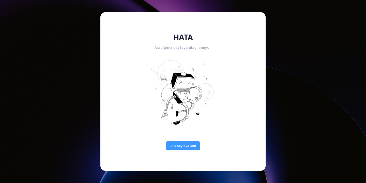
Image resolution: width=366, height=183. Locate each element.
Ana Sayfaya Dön (183, 146)
